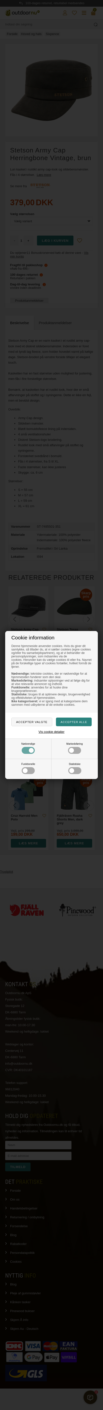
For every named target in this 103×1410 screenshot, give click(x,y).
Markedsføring (74, 748)
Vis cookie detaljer (51, 732)
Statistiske (74, 768)
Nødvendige (28, 748)
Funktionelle (28, 768)
